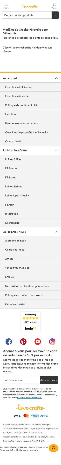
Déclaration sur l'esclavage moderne (27, 286)
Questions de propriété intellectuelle (26, 132)
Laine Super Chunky (17, 195)
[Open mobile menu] (6, 6)
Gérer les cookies (15, 304)
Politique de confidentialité (21, 105)
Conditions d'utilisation (18, 87)
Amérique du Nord (8, 449)
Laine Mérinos (13, 186)
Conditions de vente (17, 96)
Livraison (10, 114)
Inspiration (11, 213)
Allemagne (23, 449)
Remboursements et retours (21, 123)
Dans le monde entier (38, 447)
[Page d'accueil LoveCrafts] (30, 407)
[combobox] (27, 15)
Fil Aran (9, 204)
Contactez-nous (14, 249)
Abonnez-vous (48, 380)
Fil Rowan (11, 168)
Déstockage (12, 222)
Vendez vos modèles (17, 267)
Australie (34, 449)
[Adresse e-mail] (21, 380)
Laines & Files (13, 159)
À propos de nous (15, 240)
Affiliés (9, 258)
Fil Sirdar (10, 177)
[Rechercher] (55, 15)
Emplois (9, 276)
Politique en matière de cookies (23, 295)
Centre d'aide (13, 141)
